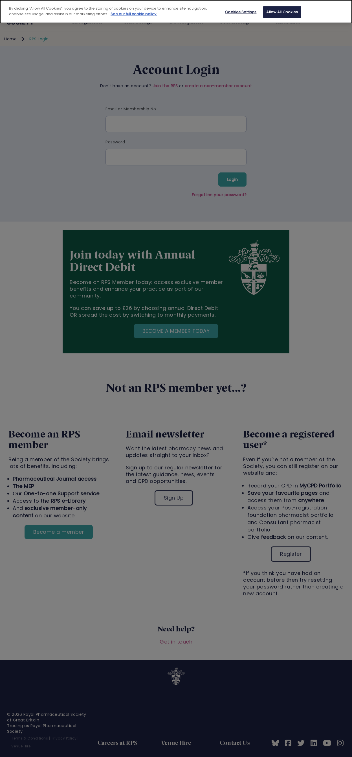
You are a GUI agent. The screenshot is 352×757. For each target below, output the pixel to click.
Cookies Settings (240, 12)
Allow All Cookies (282, 12)
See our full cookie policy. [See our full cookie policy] (134, 14)
